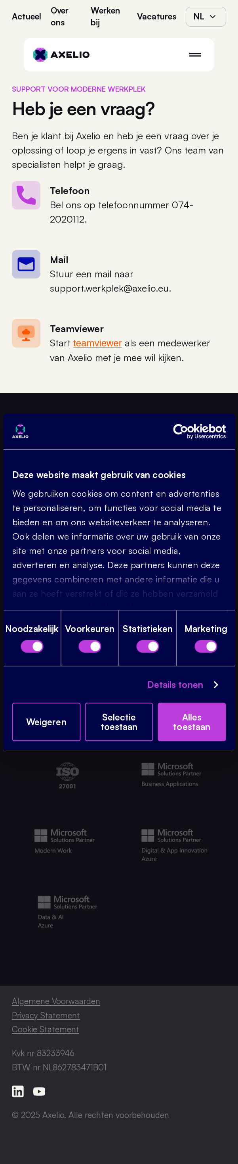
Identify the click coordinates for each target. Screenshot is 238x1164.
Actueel (26, 16)
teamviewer (97, 343)
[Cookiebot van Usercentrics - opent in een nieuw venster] (191, 431)
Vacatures (156, 16)
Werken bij (105, 16)
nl (206, 16)
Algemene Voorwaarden (56, 1001)
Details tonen (175, 684)
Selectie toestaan (119, 722)
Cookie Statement (45, 1029)
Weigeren (46, 722)
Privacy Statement (46, 1015)
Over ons (60, 16)
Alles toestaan (191, 722)
